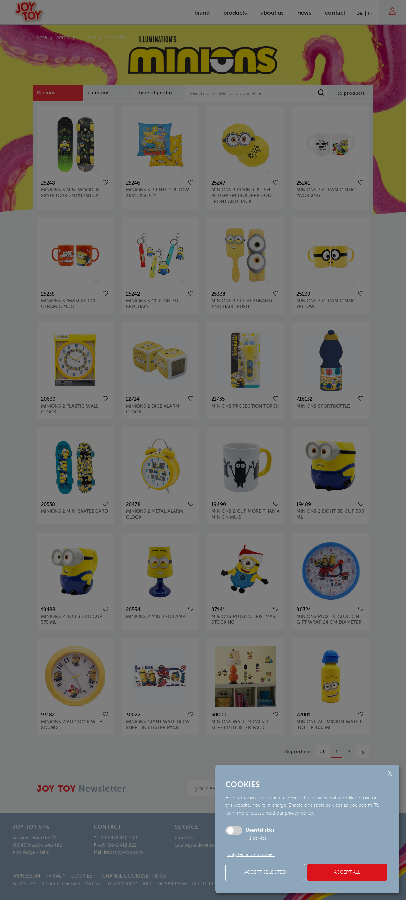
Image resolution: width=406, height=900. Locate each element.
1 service (256, 838)
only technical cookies (251, 854)
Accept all (347, 872)
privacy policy (299, 813)
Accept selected (265, 872)
